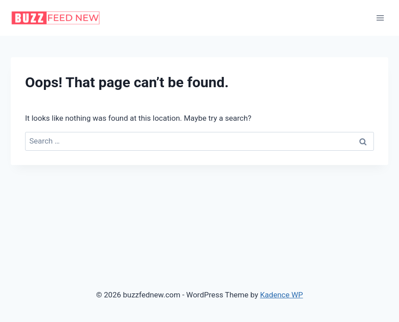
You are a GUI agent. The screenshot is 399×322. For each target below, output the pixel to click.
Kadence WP (281, 294)
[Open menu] (380, 18)
